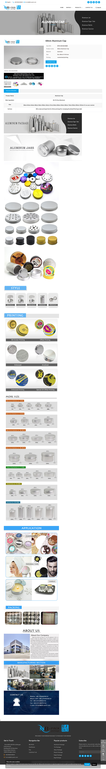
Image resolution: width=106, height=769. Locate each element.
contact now (51, 62)
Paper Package (58, 755)
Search (98, 7)
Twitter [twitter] (91, 2)
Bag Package (57, 757)
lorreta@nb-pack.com (30, 2)
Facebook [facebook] (88, 2)
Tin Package (57, 747)
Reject (94, 764)
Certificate (32, 747)
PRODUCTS (78, 7)
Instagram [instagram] (99, 2)
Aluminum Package (59, 744)
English (8, 2)
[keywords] (89, 751)
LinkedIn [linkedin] (94, 2)
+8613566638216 (18, 2)
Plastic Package (58, 752)
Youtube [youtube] (96, 2)
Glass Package (58, 749)
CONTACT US (88, 7)
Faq (30, 749)
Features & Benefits (11, 90)
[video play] (6, 77)
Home (61, 7)
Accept (87, 764)
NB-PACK (68, 7)
